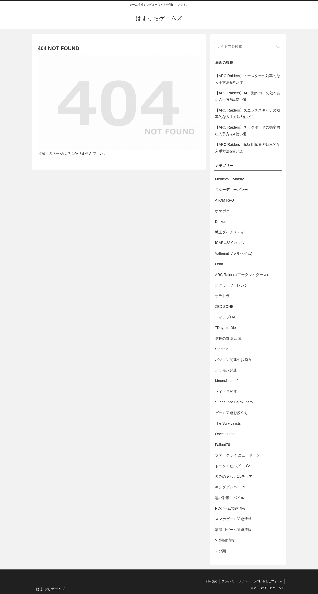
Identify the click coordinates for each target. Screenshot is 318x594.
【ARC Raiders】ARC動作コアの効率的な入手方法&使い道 (247, 96)
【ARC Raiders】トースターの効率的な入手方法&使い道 (247, 79)
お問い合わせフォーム (268, 581)
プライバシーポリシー (235, 581)
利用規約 (211, 581)
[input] (248, 46)
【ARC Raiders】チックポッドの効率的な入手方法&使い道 (247, 130)
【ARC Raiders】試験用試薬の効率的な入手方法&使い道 (247, 148)
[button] (278, 46)
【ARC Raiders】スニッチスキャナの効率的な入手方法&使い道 (247, 113)
